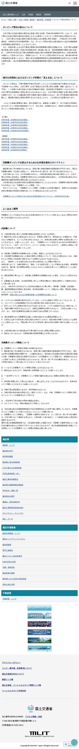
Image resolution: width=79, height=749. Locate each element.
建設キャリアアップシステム (14, 539)
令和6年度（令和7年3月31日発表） (15, 122)
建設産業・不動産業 (44, 20)
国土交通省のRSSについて (13, 673)
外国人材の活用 (9, 584)
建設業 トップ (9, 445)
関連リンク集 (7, 679)
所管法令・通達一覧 (10, 491)
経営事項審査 (8, 456)
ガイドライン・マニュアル (13, 513)
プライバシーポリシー (11, 662)
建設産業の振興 (9, 573)
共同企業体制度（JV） (11, 474)
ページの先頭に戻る (72, 744)
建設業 (38, 14)
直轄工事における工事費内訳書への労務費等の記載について (33, 295)
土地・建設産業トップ (11, 14)
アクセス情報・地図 (33, 716)
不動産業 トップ (9, 599)
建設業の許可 (8, 451)
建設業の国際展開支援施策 (13, 485)
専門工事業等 (8, 550)
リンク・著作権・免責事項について (17, 668)
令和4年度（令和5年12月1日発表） (15, 147)
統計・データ (8, 519)
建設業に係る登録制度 (11, 462)
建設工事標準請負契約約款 (13, 508)
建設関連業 (7, 545)
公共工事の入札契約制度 (12, 468)
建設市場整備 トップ (11, 533)
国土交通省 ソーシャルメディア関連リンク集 (21, 685)
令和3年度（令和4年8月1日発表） (14, 150)
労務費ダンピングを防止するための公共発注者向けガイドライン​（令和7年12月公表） (36, 196)
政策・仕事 (12, 20)
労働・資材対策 (9, 567)
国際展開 (47, 14)
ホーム (3, 20)
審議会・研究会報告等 (11, 502)
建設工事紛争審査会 (10, 479)
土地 (23, 14)
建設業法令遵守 (9, 496)
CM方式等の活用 (9, 562)
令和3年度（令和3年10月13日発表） (15, 131)
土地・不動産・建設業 (27, 20)
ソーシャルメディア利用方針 (14, 690)
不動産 (30, 14)
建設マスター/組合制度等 (12, 556)
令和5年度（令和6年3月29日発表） (15, 125)
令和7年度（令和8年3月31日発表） (15, 120)
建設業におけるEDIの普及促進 (14, 579)
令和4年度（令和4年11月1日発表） (15, 128)
